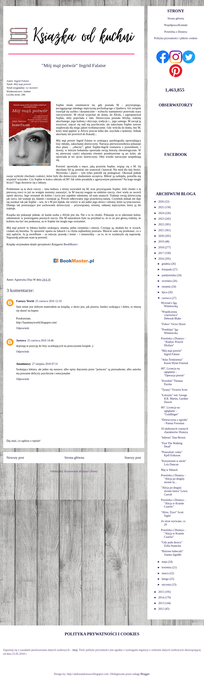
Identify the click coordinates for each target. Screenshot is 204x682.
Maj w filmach (169, 469)
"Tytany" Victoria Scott (174, 389)
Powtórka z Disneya (175, 31)
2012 (161, 608)
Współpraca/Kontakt (175, 25)
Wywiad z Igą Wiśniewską (169, 304)
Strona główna (74, 458)
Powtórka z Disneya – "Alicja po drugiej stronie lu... (173, 479)
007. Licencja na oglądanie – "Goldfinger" (170, 411)
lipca (165, 292)
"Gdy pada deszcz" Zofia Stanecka (171, 544)
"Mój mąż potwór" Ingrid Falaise (171, 352)
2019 (161, 241)
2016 (161, 258)
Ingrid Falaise (21, 80)
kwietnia (167, 567)
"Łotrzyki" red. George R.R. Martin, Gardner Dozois (174, 399)
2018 (161, 247)
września (167, 280)
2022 (161, 224)
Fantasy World (25, 301)
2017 (161, 253)
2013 (161, 603)
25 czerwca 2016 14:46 (40, 340)
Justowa (21, 340)
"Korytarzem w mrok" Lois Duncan (173, 463)
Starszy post (132, 458)
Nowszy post (15, 458)
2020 (161, 235)
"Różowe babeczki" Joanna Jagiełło (172, 553)
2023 (161, 218)
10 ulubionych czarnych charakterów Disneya (174, 430)
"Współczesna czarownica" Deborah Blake (171, 315)
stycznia (166, 584)
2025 (161, 207)
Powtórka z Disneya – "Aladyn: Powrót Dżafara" (173, 342)
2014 (161, 597)
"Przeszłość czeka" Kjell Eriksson (171, 454)
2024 (161, 213)
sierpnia (166, 286)
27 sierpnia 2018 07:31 (45, 363)
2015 (161, 591)
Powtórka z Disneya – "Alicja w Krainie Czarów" (173, 503)
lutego (165, 578)
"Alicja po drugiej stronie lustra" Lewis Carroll (174, 491)
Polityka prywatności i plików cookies (176, 38)
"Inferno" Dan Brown (173, 437)
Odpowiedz (22, 328)
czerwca (166, 298)
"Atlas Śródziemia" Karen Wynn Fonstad (174, 361)
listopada (167, 269)
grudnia (166, 263)
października (169, 275)
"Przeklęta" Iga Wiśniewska (169, 331)
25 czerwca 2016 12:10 (48, 301)
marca (165, 573)
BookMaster (70, 244)
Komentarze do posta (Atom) (81, 471)
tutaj (75, 650)
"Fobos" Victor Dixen (173, 324)
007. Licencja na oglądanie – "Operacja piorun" (173, 372)
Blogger (144, 674)
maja (165, 561)
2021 (161, 230)
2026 (161, 201)
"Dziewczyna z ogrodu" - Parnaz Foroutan (174, 421)
